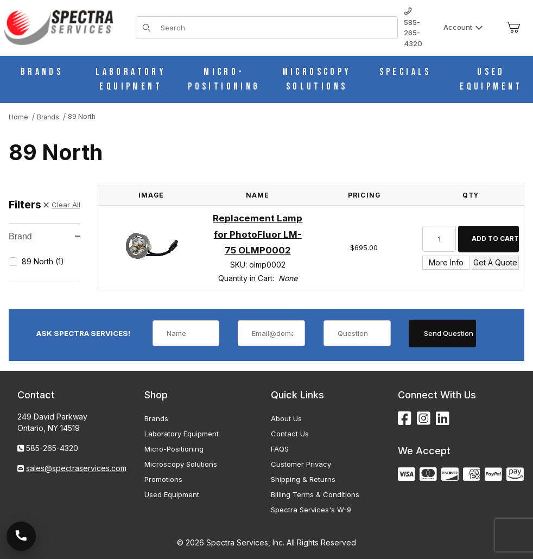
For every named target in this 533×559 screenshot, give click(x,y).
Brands (156, 418)
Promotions (163, 479)
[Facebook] (404, 419)
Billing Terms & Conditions (315, 494)
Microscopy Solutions (180, 464)
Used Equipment (171, 494)
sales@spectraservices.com (76, 468)
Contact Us (290, 433)
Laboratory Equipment (181, 433)
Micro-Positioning (174, 448)
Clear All (61, 204)
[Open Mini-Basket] (513, 28)
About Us (286, 418)
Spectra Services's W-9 (311, 509)
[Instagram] (423, 419)
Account (463, 27)
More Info (446, 262)
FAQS (280, 448)
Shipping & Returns (303, 479)
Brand (44, 236)
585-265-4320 (413, 28)
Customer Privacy (301, 464)
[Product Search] (275, 28)
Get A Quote (495, 262)
